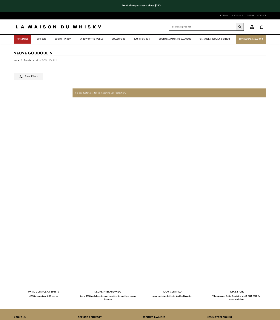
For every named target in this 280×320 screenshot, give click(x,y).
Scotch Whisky (63, 39)
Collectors (118, 39)
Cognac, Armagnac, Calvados (175, 39)
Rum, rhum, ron (141, 39)
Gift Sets (41, 39)
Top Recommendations (251, 39)
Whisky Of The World (91, 39)
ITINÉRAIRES (22, 39)
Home (16, 60)
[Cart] (261, 27)
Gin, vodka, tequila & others (214, 39)
